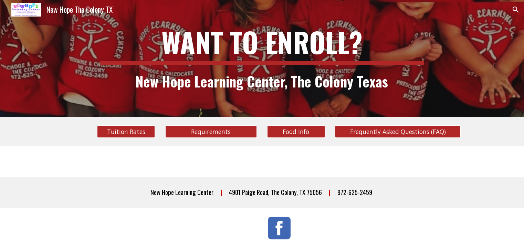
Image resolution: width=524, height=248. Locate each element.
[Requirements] (211, 132)
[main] (262, 58)
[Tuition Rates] (126, 132)
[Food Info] (296, 132)
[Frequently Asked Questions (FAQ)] (397, 132)
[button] (515, 9)
